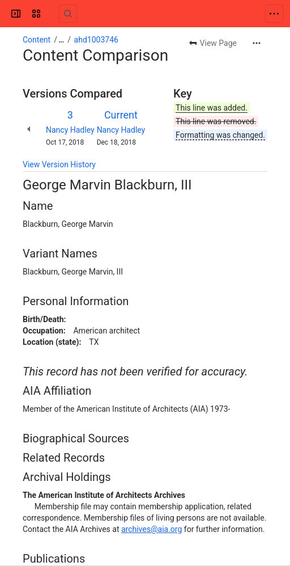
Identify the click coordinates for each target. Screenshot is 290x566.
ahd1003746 (96, 39)
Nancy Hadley (70, 129)
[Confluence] (52, 14)
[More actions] (256, 43)
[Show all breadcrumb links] (61, 39)
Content (36, 39)
